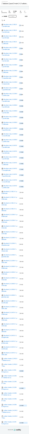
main (16, 4)
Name (6, 16)
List (21, 12)
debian (5, 4)
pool (11, 4)
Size (26, 16)
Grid (25, 12)
